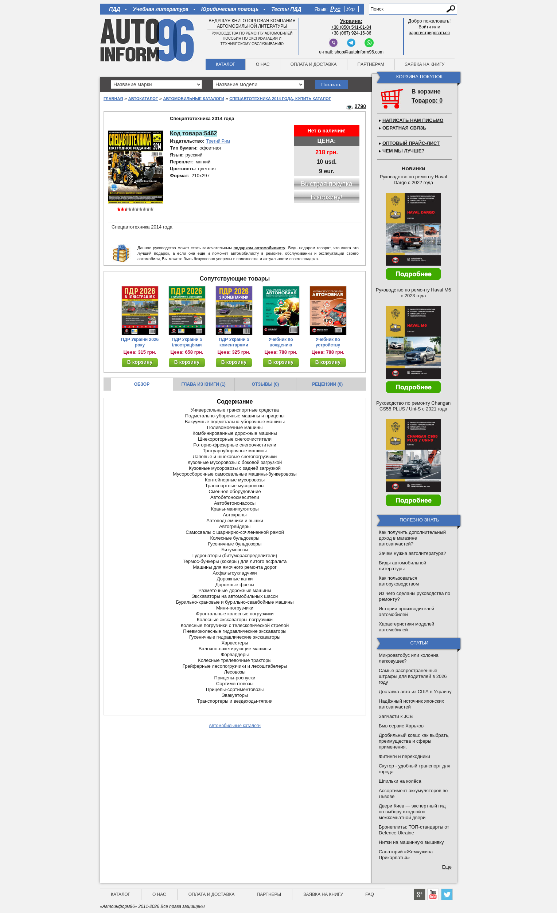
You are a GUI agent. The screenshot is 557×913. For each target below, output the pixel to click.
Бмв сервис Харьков (401, 726)
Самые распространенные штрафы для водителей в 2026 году (413, 676)
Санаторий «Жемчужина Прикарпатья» (406, 854)
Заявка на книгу (425, 64)
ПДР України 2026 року (140, 342)
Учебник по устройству (328, 342)
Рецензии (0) (327, 384)
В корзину (140, 362)
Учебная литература (160, 9)
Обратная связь (404, 128)
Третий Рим (218, 141)
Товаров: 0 (427, 101)
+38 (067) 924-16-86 (351, 33)
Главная (113, 98)
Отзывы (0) (265, 384)
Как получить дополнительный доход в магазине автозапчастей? (412, 538)
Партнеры (269, 894)
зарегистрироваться (429, 32)
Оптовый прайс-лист (411, 143)
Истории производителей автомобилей (406, 611)
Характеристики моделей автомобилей (406, 626)
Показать (331, 84)
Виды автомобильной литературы (402, 565)
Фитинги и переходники (404, 756)
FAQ (369, 894)
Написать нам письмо (412, 120)
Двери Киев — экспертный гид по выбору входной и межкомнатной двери (412, 811)
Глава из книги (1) (204, 384)
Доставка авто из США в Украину (415, 691)
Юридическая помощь (229, 9)
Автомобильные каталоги (193, 98)
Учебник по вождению (281, 342)
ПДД (114, 9)
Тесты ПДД (286, 9)
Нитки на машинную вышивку (411, 842)
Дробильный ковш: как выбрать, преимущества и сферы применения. (414, 741)
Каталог (225, 64)
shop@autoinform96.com (359, 52)
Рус (335, 9)
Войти (424, 26)
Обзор (142, 384)
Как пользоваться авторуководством (399, 581)
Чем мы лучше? (403, 151)
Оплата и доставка (314, 64)
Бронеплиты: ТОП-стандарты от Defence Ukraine (414, 829)
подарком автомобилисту (259, 248)
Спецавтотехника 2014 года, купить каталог (280, 98)
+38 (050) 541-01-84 (351, 27)
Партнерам (371, 64)
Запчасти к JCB (396, 716)
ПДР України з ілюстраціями (187, 342)
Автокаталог (143, 98)
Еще (447, 867)
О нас (263, 64)
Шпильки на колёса (400, 781)
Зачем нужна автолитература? (412, 553)
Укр (350, 9)
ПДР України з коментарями (234, 342)
